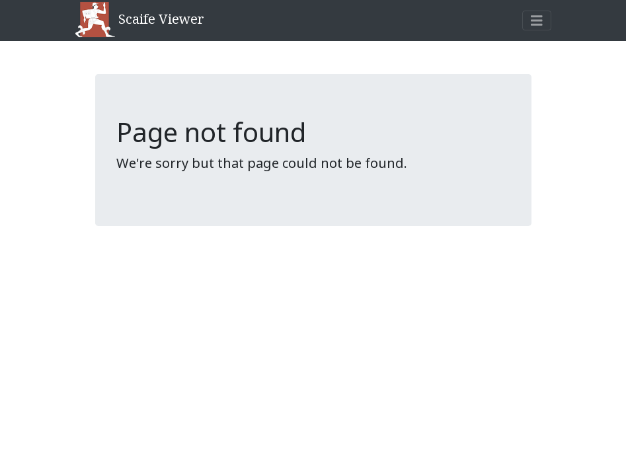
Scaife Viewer (139, 20)
